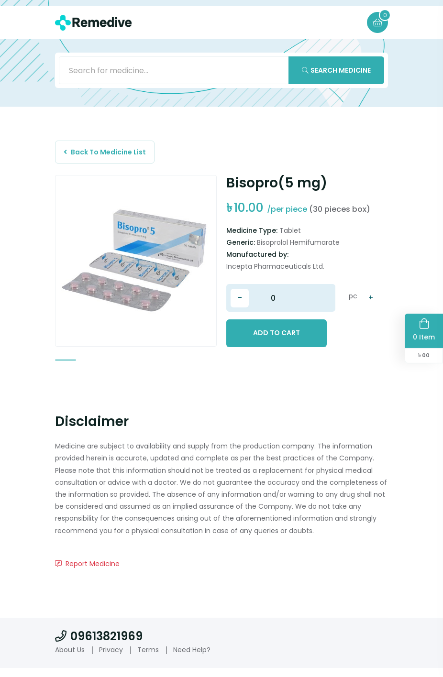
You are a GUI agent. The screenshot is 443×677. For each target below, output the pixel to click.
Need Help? (191, 659)
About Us (70, 659)
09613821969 (99, 645)
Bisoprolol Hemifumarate (298, 245)
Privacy (111, 659)
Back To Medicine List (106, 153)
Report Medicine (87, 573)
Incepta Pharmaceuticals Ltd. (275, 268)
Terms (148, 659)
